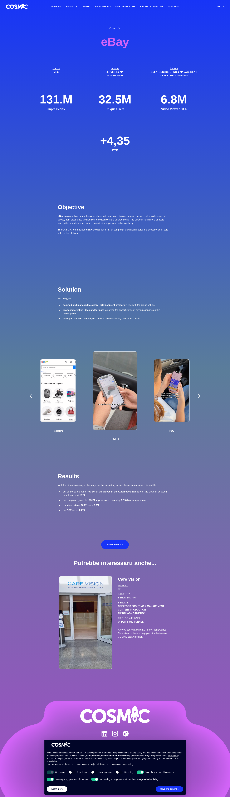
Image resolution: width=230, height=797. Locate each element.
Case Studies (103, 6)
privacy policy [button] (136, 753)
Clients (86, 6)
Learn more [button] (57, 789)
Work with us (115, 544)
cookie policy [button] (173, 755)
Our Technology (125, 6)
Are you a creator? (151, 6)
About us (71, 6)
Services (56, 6)
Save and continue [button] (169, 789)
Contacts (173, 6)
